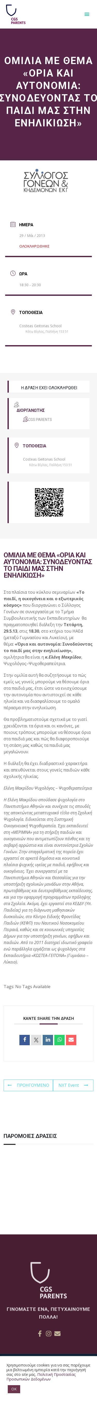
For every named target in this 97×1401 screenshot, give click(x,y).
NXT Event (73, 1085)
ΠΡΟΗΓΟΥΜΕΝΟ (28, 1085)
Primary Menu (87, 14)
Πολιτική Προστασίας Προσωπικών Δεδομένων (41, 1377)
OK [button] (14, 1388)
